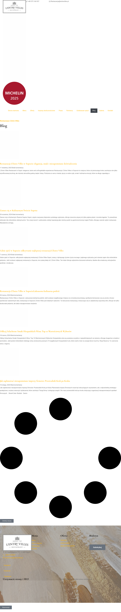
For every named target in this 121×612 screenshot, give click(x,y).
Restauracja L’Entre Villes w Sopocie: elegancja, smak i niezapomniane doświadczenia (38, 163)
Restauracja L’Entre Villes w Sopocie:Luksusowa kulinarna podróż (29, 291)
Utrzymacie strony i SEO (16, 579)
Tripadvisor (7, 576)
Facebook (7, 571)
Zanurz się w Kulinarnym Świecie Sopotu (18, 210)
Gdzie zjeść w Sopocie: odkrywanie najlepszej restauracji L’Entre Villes (31, 250)
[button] (7, 521)
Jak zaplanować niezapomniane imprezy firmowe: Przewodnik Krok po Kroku (35, 381)
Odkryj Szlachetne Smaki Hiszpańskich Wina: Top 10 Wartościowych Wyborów (36, 331)
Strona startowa (13, 110)
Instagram (7, 565)
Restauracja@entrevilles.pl (60, 1)
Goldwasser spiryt (83, 110)
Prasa (61, 110)
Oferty (32, 110)
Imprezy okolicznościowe (46, 110)
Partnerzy (69, 110)
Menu (24, 110)
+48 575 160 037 (33, 1)
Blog (93, 110)
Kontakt (110, 110)
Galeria (101, 110)
